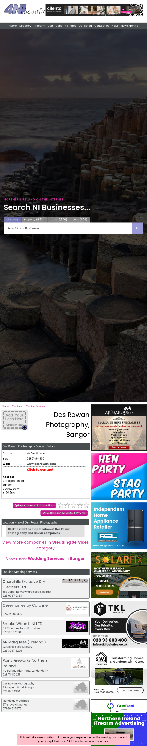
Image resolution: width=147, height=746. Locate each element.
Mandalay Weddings (16, 701)
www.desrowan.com (41, 464)
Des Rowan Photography (18, 683)
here (76, 741)
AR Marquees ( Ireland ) (24, 642)
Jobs (59, 26)
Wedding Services (35, 406)
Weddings (17, 406)
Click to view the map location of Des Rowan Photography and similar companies (39, 531)
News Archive (129, 26)
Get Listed (85, 26)
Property (39, 26)
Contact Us (101, 26)
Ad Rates (70, 26)
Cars (51, 26)
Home (13, 26)
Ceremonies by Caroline (25, 605)
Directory (25, 26)
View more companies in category (45, 545)
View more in (45, 558)
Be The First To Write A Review (65, 513)
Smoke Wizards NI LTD (23, 623)
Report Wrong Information (35, 505)
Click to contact (40, 469)
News (115, 26)
